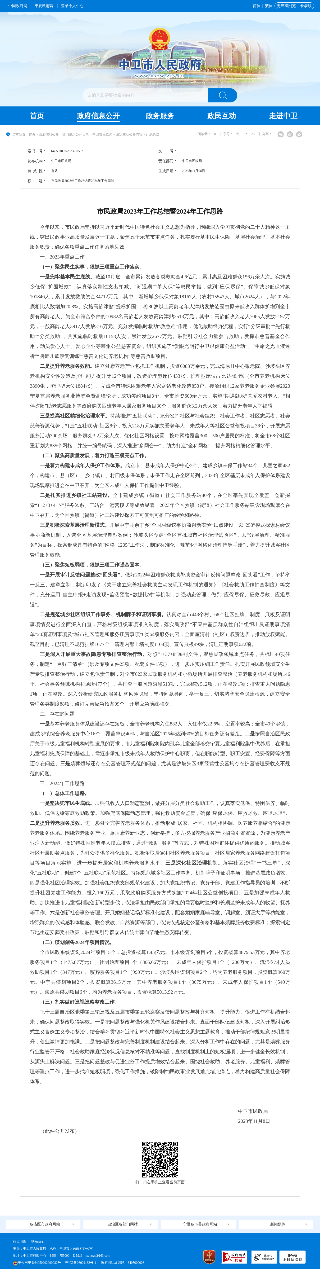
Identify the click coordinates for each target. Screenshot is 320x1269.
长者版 (306, 6)
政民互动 (221, 116)
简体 (257, 6)
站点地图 (19, 1241)
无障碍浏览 (286, 6)
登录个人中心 (72, 6)
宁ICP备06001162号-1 (81, 1263)
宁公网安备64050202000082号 (37, 1263)
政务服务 (160, 116)
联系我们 (38, 1241)
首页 (37, 116)
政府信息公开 (98, 116)
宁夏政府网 (44, 6)
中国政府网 (17, 6)
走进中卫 (283, 116)
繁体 (269, 6)
